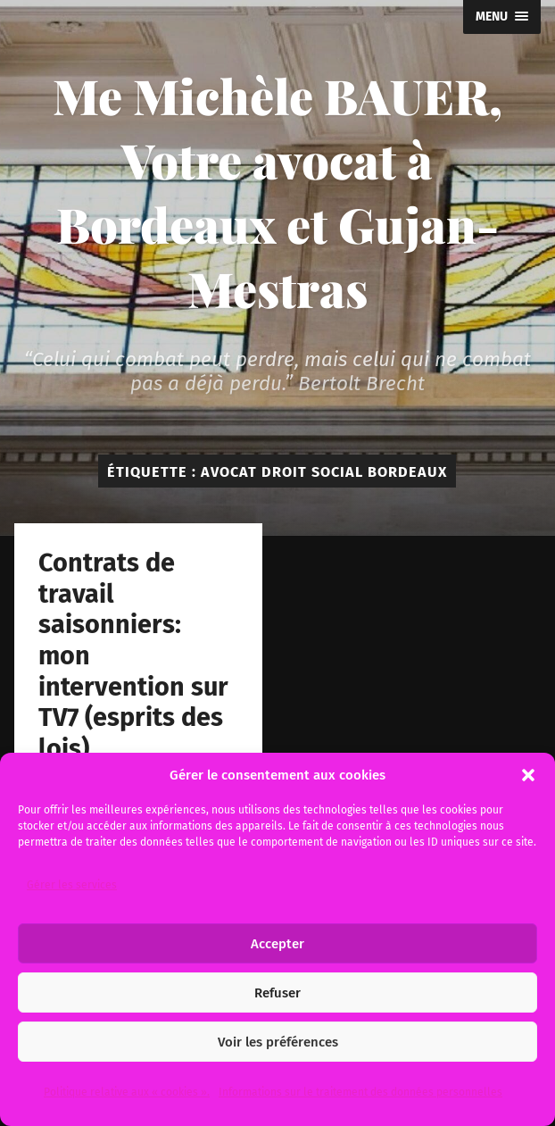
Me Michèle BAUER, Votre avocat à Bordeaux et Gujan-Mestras (277, 192)
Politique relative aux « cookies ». (127, 1092)
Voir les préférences (278, 1042)
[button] (528, 775)
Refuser (277, 993)
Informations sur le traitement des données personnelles (360, 1092)
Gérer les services (72, 885)
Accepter (277, 944)
